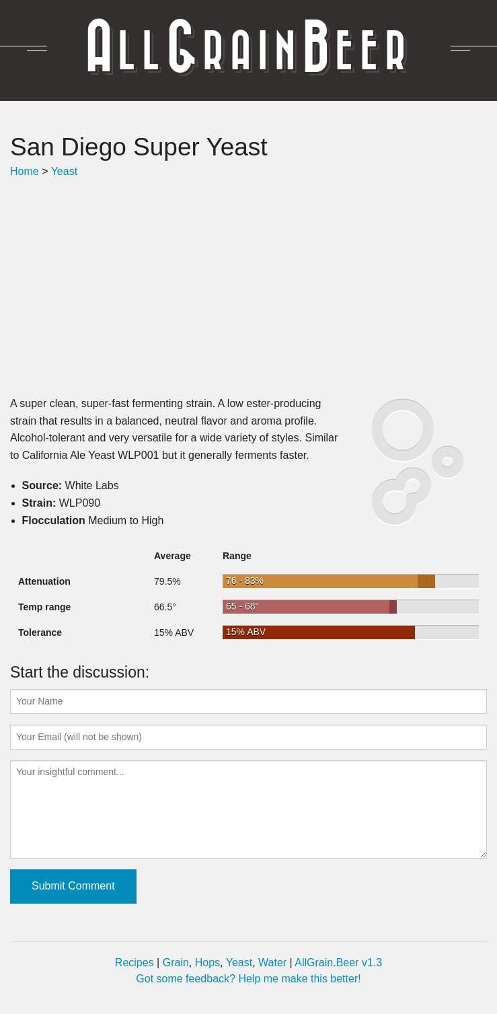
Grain (176, 962)
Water (272, 962)
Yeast (64, 171)
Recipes (134, 962)
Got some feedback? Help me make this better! (248, 978)
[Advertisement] (248, 287)
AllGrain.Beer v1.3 (338, 962)
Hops (207, 962)
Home (24, 171)
